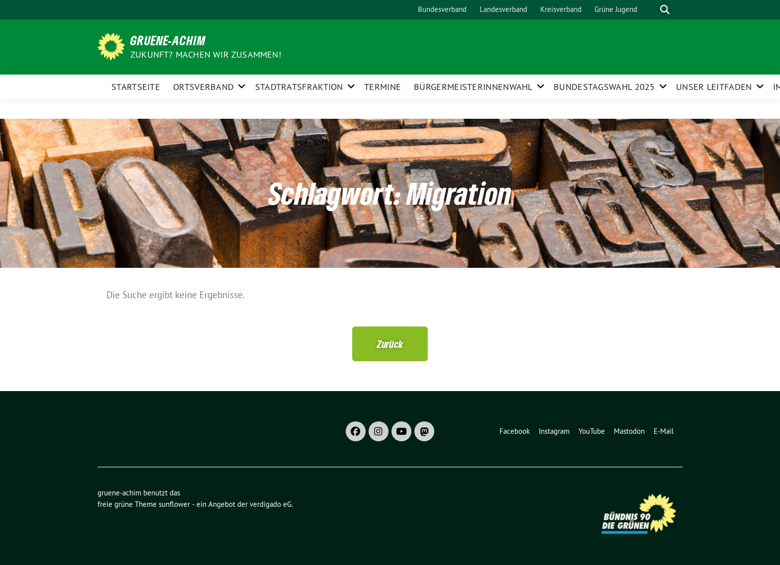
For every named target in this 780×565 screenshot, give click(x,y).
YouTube (592, 431)
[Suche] (650, 9)
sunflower (174, 504)
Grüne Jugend (615, 9)
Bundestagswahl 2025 (604, 86)
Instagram (554, 431)
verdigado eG (271, 504)
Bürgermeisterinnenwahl (473, 86)
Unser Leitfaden (714, 86)
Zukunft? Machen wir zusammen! (205, 54)
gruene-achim (168, 40)
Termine (382, 86)
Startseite (135, 86)
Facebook (514, 431)
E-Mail (664, 431)
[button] (390, 343)
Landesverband (503, 9)
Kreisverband (561, 9)
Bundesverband (442, 9)
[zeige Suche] (665, 9)
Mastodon (629, 431)
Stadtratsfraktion (299, 86)
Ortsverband (203, 86)
